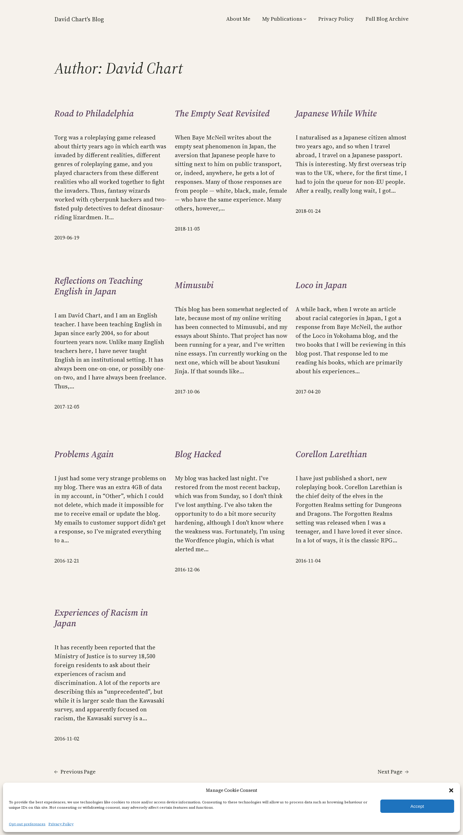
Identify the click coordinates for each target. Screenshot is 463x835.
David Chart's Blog (79, 19)
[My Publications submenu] (305, 18)
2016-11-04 (308, 560)
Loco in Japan (321, 285)
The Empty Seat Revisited (222, 113)
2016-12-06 (187, 569)
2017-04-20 (308, 391)
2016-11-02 (66, 738)
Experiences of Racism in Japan (101, 618)
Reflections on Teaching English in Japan (98, 286)
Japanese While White (336, 113)
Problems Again (84, 454)
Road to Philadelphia (94, 113)
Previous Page (75, 772)
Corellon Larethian (331, 454)
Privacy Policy (61, 824)
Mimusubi (194, 285)
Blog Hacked (198, 454)
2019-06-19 (66, 237)
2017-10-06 (187, 391)
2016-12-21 (66, 560)
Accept (417, 806)
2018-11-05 (187, 228)
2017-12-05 (66, 406)
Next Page (393, 772)
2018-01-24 (308, 211)
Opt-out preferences (27, 824)
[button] (451, 790)
